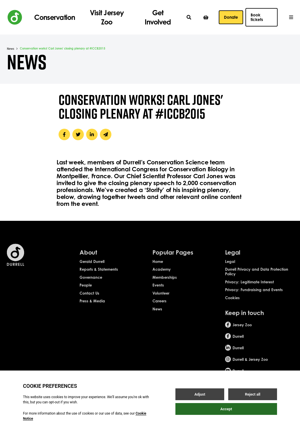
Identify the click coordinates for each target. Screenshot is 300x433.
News (10, 48)
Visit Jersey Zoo (106, 17)
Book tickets (257, 17)
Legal (230, 265)
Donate (231, 17)
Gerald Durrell (92, 265)
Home (157, 265)
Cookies (232, 301)
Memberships (164, 281)
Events (158, 289)
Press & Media (92, 305)
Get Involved (158, 17)
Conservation (54, 17)
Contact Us (89, 297)
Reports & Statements (99, 273)
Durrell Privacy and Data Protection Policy (256, 275)
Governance (91, 281)
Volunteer (160, 297)
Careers (159, 305)
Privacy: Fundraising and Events (254, 293)
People (86, 289)
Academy (161, 273)
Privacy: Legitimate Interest (249, 285)
